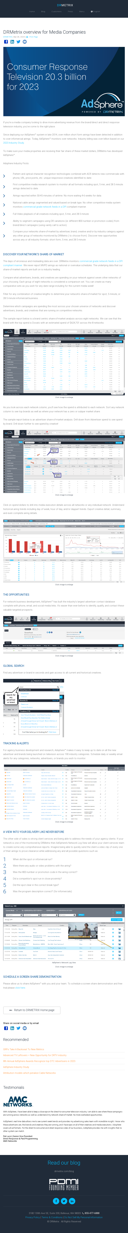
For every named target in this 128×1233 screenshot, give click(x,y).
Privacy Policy (32, 1217)
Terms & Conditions (52, 1217)
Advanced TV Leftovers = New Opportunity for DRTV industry (34, 1055)
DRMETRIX (7, 37)
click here (20, 987)
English (95, 11)
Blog (43, 11)
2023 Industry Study (13, 142)
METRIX (65, 5)
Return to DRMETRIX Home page (31, 1010)
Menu (82, 11)
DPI (64, 206)
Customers (56, 11)
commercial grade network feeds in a (43, 206)
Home (32, 11)
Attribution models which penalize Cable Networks (29, 1073)
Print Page (32, 37)
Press (70, 11)
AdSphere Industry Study (16, 1067)
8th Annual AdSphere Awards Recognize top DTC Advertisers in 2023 (39, 1061)
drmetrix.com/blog (64, 1171)
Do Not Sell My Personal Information (83, 1217)
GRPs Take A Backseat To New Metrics (23, 1049)
